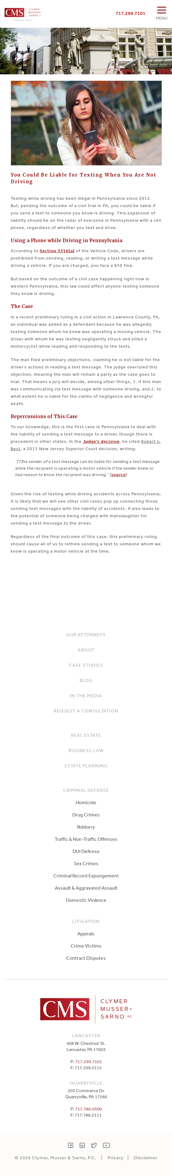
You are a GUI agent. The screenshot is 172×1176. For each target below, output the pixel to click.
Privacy (116, 1157)
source (118, 474)
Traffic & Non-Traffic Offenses (86, 839)
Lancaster (86, 1035)
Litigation (86, 921)
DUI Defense (86, 851)
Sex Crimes (86, 863)
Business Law (86, 750)
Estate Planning (86, 766)
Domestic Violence (86, 900)
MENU (161, 18)
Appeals (86, 933)
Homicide (86, 802)
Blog (86, 680)
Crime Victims (86, 946)
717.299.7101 (130, 13)
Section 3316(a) (57, 250)
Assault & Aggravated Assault (86, 888)
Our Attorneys (86, 634)
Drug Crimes (86, 815)
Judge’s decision (101, 441)
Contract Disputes (86, 958)
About (86, 650)
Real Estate (86, 735)
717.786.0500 (88, 1109)
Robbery (86, 827)
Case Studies (86, 665)
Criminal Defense (86, 790)
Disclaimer (145, 1157)
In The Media (86, 695)
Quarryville (86, 1083)
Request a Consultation (86, 711)
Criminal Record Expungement (86, 876)
